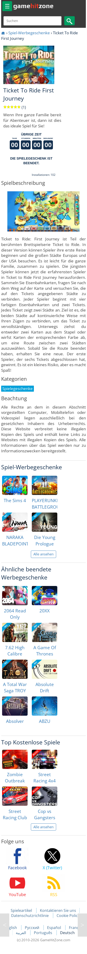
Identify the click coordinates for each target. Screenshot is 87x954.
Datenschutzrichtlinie (30, 915)
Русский (32, 927)
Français (76, 927)
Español (54, 927)
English (11, 927)
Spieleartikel (21, 910)
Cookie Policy (68, 915)
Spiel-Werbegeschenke (29, 32)
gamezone (33, 5)
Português (43, 932)
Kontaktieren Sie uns (58, 910)
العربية (21, 932)
